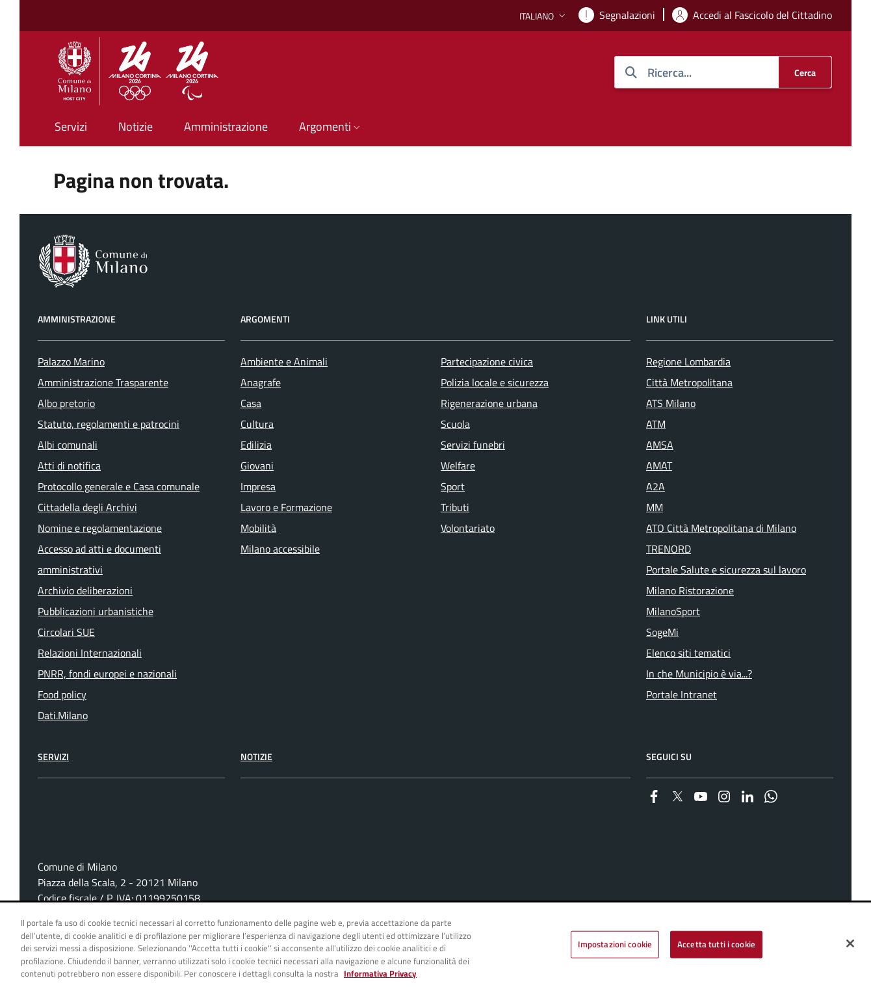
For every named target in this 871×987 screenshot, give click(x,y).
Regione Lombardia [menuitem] (688, 361)
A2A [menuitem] (655, 486)
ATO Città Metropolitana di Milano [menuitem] (721, 528)
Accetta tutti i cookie (716, 944)
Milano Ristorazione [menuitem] (690, 590)
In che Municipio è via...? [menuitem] (699, 673)
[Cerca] (805, 72)
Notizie (256, 756)
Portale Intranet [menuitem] (681, 694)
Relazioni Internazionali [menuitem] (90, 653)
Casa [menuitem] (250, 403)
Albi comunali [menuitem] (68, 445)
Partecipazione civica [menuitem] (487, 361)
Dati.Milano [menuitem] (63, 715)
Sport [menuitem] (453, 486)
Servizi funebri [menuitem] (473, 445)
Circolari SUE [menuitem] (66, 632)
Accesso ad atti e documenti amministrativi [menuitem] (99, 559)
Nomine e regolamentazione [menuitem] (100, 528)
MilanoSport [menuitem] (673, 611)
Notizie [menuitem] (135, 126)
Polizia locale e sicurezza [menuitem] (495, 382)
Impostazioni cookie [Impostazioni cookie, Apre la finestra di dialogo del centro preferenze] (615, 944)
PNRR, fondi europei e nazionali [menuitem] (107, 673)
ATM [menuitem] (656, 424)
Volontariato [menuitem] (468, 528)
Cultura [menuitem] (257, 424)
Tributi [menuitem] (455, 507)
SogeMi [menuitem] (662, 632)
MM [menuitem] (654, 507)
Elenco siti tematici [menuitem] (688, 653)
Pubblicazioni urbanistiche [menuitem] (95, 611)
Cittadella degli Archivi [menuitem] (87, 507)
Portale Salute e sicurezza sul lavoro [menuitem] (726, 569)
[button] (543, 16)
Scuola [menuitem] (455, 424)
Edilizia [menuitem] (256, 445)
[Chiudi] (850, 943)
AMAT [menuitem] (659, 465)
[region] (435, 945)
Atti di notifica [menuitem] (69, 465)
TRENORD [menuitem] (668, 549)
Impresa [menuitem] (258, 486)
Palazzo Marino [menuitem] (71, 361)
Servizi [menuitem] (71, 126)
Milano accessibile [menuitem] (280, 549)
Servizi (53, 756)
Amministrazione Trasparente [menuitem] (103, 382)
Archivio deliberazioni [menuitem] (85, 590)
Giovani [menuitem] (257, 465)
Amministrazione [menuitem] (226, 126)
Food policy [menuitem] (62, 694)
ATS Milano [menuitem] (671, 403)
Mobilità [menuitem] (258, 528)
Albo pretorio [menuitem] (66, 403)
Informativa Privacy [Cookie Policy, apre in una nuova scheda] (380, 973)
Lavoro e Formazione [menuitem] (286, 507)
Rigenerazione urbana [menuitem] (489, 403)
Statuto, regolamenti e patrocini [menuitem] (108, 424)
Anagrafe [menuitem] (260, 382)
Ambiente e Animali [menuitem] (284, 361)
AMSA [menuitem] (659, 445)
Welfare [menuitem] (458, 465)
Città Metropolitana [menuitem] (689, 382)
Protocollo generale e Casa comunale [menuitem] (119, 486)
